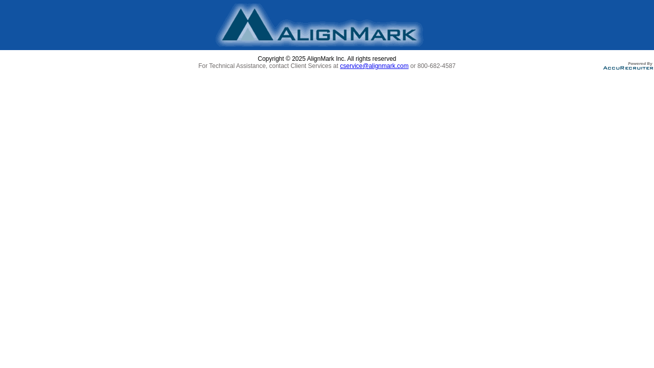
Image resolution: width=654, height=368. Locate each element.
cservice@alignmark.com (374, 66)
